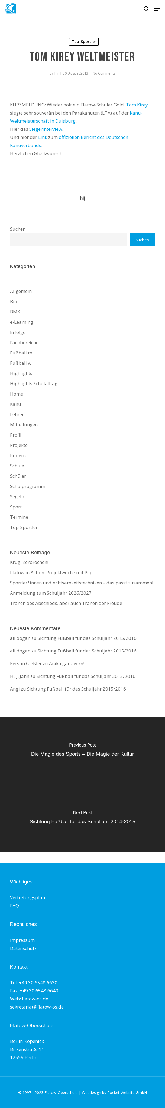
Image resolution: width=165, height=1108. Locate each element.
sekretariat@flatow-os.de (37, 1007)
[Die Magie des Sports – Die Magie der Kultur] (82, 751)
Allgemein (21, 291)
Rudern (18, 455)
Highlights (21, 373)
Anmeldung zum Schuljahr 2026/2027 (51, 593)
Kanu (15, 404)
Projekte (19, 445)
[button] (157, 8)
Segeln (17, 496)
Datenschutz (23, 948)
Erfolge (17, 332)
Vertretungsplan (27, 897)
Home (16, 394)
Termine (19, 517)
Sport (16, 507)
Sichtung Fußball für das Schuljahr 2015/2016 (87, 638)
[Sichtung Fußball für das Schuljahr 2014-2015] (82, 818)
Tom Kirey (137, 105)
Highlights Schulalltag (33, 383)
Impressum (22, 940)
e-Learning (21, 322)
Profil (15, 435)
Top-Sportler (84, 41)
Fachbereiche (24, 342)
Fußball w (20, 363)
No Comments (104, 73)
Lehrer (17, 414)
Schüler (18, 476)
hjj (56, 73)
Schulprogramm (27, 486)
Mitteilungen (24, 424)
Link (42, 137)
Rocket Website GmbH (127, 1092)
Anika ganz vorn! (66, 663)
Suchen (17, 229)
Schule (17, 466)
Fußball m (21, 353)
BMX (15, 312)
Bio (13, 301)
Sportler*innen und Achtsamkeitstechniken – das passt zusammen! (81, 583)
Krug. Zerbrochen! (29, 562)
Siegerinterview (45, 129)
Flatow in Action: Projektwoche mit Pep (51, 572)
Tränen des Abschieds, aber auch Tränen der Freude (66, 603)
